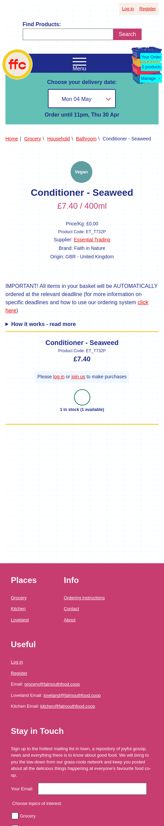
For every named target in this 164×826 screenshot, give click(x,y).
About (69, 619)
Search (127, 34)
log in (59, 376)
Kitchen (18, 608)
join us (78, 376)
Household (58, 138)
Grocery (32, 138)
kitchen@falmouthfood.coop (67, 706)
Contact (71, 608)
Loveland (20, 619)
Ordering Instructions (84, 597)
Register (148, 8)
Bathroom (86, 138)
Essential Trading (92, 239)
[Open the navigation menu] (79, 62)
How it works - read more (43, 324)
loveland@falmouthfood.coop (72, 695)
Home (11, 138)
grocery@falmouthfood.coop (52, 684)
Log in (128, 8)
